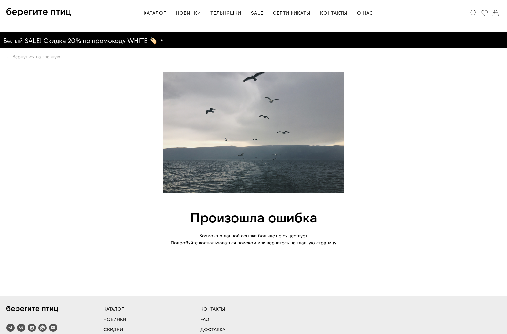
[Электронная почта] (53, 328)
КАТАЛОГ (155, 13)
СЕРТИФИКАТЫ (291, 13)
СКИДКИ (113, 329)
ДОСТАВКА (212, 329)
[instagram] (32, 328)
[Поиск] (473, 13)
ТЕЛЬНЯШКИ (225, 13)
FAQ (204, 319)
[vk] (21, 328)
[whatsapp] (42, 328)
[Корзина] (495, 13)
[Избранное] (484, 13)
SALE (257, 13)
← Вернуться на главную (33, 56)
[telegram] (10, 328)
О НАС (365, 13)
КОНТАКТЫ (333, 13)
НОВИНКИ (188, 13)
